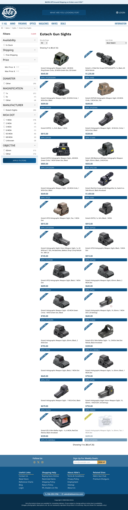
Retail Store (23, 479)
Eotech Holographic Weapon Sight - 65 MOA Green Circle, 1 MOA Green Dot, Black (59, 311)
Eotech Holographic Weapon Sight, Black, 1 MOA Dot (60, 370)
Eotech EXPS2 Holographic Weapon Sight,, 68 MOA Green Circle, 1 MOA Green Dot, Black (59, 159)
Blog (21, 485)
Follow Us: (38, 458)
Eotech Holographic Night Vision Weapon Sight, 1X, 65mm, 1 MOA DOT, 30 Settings (104, 401)
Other (7, 83)
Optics (7, 28)
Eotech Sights (10, 110)
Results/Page (44, 42)
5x (5, 97)
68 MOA (7, 137)
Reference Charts (26, 482)
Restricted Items (49, 479)
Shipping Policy (48, 482)
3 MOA (7, 127)
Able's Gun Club (99, 476)
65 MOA (7, 133)
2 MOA (7, 123)
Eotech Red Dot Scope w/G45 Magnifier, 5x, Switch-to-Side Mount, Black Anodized (105, 189)
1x (5, 93)
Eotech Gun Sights (25, 28)
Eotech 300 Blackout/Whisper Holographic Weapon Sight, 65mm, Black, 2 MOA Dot (104, 159)
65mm (7, 150)
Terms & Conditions (76, 476)
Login (21, 488)
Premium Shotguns (101, 479)
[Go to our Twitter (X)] (38, 462)
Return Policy (47, 485)
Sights (14, 28)
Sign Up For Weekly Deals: (85, 458)
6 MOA (7, 130)
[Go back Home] (2, 28)
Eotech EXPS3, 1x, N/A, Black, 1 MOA (54, 128)
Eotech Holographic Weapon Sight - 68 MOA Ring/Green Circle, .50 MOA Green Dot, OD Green (58, 69)
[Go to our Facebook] (34, 462)
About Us (71, 488)
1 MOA (7, 120)
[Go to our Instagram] (42, 462)
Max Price (9, 71)
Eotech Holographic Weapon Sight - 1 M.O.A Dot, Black (60, 400)
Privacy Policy (73, 479)
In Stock (8, 45)
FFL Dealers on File (50, 488)
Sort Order (116, 42)
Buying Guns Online (50, 476)
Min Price (9, 67)
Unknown (8, 140)
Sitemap (71, 485)
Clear (33, 34)
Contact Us (23, 476)
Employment (73, 482)
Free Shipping (10, 55)
